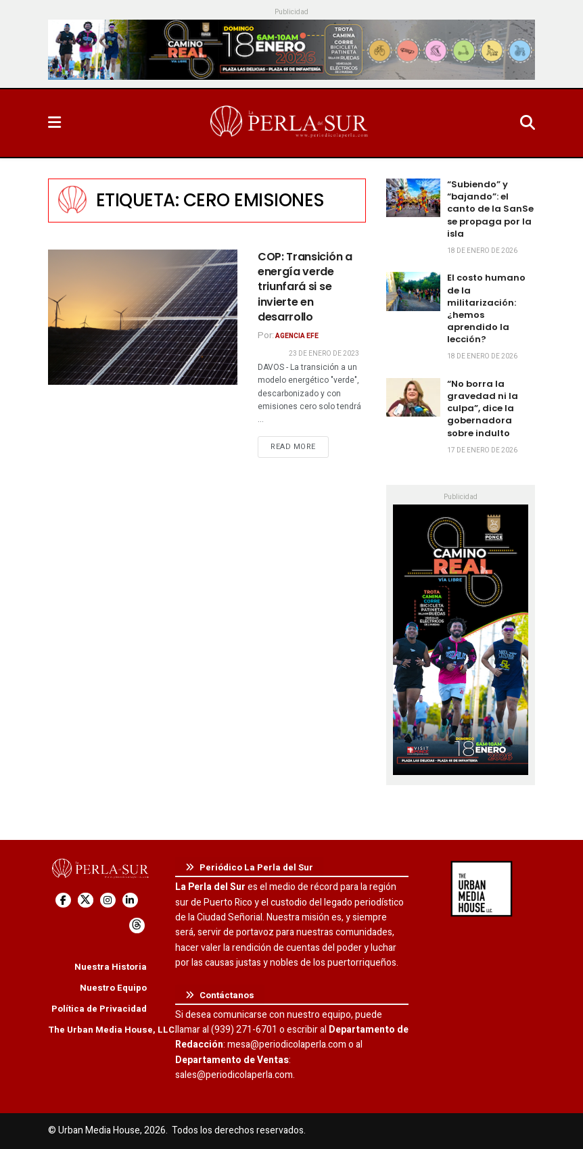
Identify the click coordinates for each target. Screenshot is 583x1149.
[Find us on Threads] (137, 925)
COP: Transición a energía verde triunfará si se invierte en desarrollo (305, 287)
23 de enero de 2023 (324, 353)
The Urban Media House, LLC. (112, 1029)
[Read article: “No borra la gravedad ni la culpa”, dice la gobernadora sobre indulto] (413, 397)
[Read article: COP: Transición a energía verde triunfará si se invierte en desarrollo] (142, 317)
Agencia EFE (297, 336)
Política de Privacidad (99, 1008)
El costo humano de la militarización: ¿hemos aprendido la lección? (486, 308)
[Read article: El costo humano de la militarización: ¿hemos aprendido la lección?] (413, 291)
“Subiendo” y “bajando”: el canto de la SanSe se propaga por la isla (490, 209)
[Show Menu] (54, 123)
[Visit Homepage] (290, 123)
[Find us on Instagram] (108, 900)
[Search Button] (527, 123)
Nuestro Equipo (113, 987)
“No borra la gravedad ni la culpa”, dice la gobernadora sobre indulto (482, 408)
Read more (300, 446)
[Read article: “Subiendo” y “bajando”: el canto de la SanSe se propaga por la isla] (413, 198)
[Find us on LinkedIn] (130, 900)
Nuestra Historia (110, 966)
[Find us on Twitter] (85, 900)
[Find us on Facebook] (63, 900)
